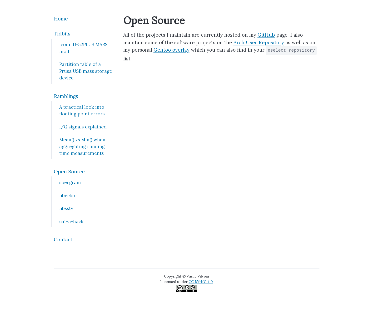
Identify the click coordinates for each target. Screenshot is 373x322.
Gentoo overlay (171, 50)
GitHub (266, 35)
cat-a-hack (71, 221)
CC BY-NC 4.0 (201, 281)
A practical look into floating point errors (82, 110)
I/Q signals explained (83, 127)
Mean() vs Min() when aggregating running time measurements (82, 146)
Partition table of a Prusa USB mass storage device (85, 71)
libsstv (66, 208)
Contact (63, 239)
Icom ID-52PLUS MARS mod (83, 48)
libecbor (68, 195)
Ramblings (66, 96)
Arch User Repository (259, 42)
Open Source (69, 171)
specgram (70, 182)
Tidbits (62, 33)
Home (61, 18)
